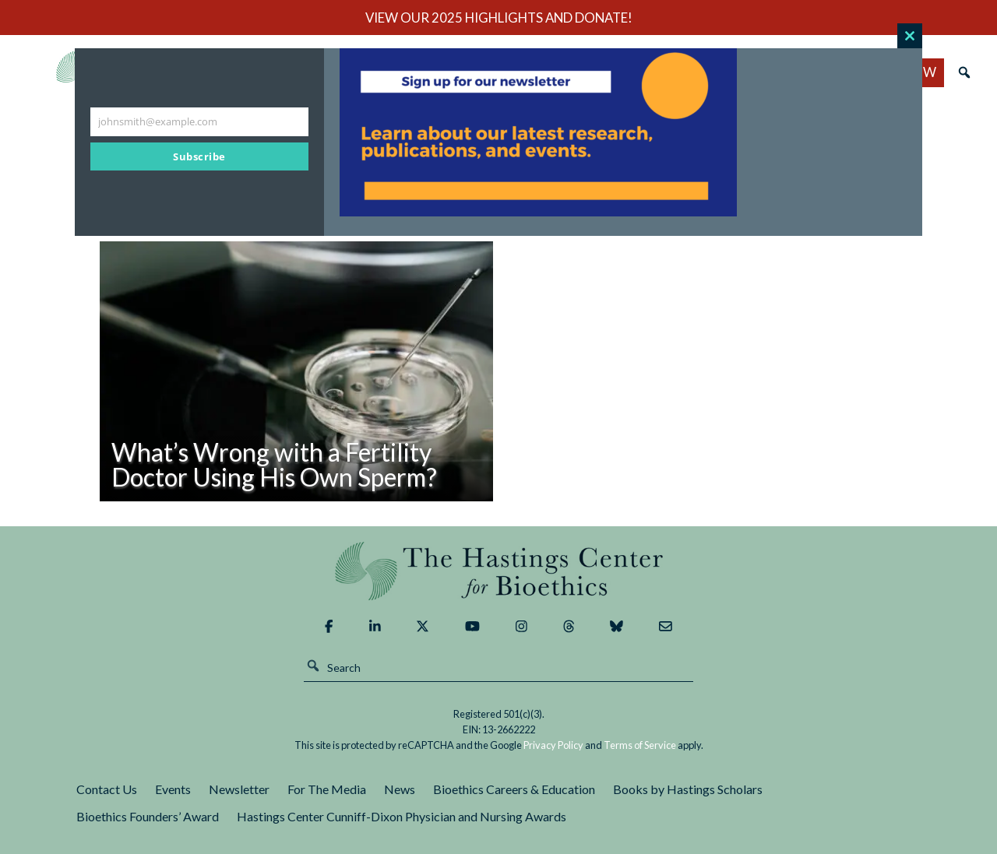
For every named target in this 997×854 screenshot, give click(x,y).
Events (173, 789)
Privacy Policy (553, 745)
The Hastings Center (498, 571)
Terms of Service (640, 745)
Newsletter (239, 789)
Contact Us (106, 789)
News (399, 789)
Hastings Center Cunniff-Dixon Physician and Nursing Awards (401, 816)
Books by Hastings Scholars (688, 789)
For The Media (326, 789)
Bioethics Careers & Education (514, 789)
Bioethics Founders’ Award (147, 816)
